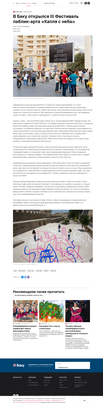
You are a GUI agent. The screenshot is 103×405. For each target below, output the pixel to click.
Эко (49, 323)
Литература (63, 387)
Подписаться (63, 367)
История (47, 382)
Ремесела (47, 380)
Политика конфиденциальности (46, 395)
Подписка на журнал (79, 385)
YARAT (46, 271)
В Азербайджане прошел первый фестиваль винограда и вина (25, 328)
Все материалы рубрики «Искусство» (29, 295)
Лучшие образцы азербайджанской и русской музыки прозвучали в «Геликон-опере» (76, 331)
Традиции (34, 3)
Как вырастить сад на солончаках (49, 327)
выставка (39, 271)
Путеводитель (26, 323)
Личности (18, 3)
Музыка (77, 323)
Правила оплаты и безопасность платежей (67, 395)
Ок (84, 400)
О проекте (78, 380)
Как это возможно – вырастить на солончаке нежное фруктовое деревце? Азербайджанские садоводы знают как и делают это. (51, 333)
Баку (15, 271)
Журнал (78, 377)
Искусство (27, 12)
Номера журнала (49, 3)
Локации (23, 3)
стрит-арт (30, 271)
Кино (61, 382)
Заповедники (33, 382)
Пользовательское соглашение (28, 395)
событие (53, 271)
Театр (61, 385)
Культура (28, 3)
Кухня (46, 385)
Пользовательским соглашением (33, 400)
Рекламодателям (81, 382)
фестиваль (22, 271)
